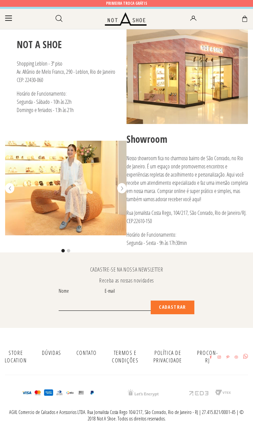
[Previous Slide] (9, 188)
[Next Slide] (121, 188)
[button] (63, 250)
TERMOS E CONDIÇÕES (125, 356)
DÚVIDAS (51, 353)
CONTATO (86, 353)
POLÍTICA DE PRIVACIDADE (167, 356)
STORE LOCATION (16, 356)
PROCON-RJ (207, 356)
